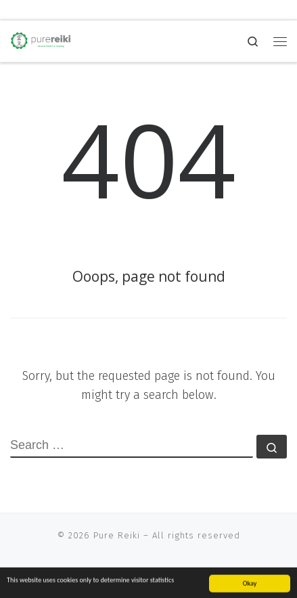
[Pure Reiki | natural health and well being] (40, 39)
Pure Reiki (116, 535)
